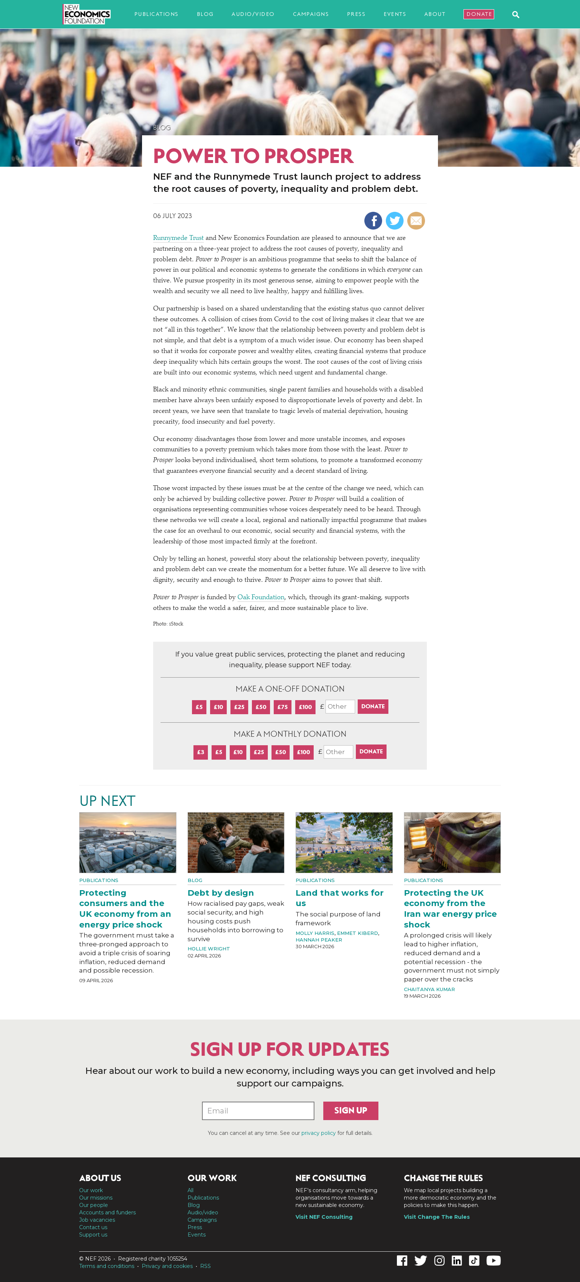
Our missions (95, 1197)
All (190, 1190)
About (435, 14)
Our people (93, 1205)
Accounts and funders (107, 1212)
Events (395, 14)
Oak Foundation (260, 597)
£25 (239, 707)
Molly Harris (315, 933)
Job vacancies (97, 1220)
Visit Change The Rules (437, 1217)
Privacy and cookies (167, 1266)
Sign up (350, 1110)
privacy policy (318, 1133)
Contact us (93, 1227)
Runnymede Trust (178, 238)
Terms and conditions (106, 1266)
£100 (305, 707)
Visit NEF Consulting (324, 1217)
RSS (205, 1266)
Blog (205, 14)
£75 (282, 707)
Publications (156, 14)
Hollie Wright (209, 949)
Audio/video (253, 14)
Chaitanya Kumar (429, 989)
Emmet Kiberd (357, 933)
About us (100, 1178)
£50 (261, 707)
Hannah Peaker (319, 940)
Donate (479, 14)
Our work (91, 1190)
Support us (93, 1234)
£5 (199, 707)
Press (356, 14)
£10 (218, 707)
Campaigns (311, 14)
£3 (200, 752)
